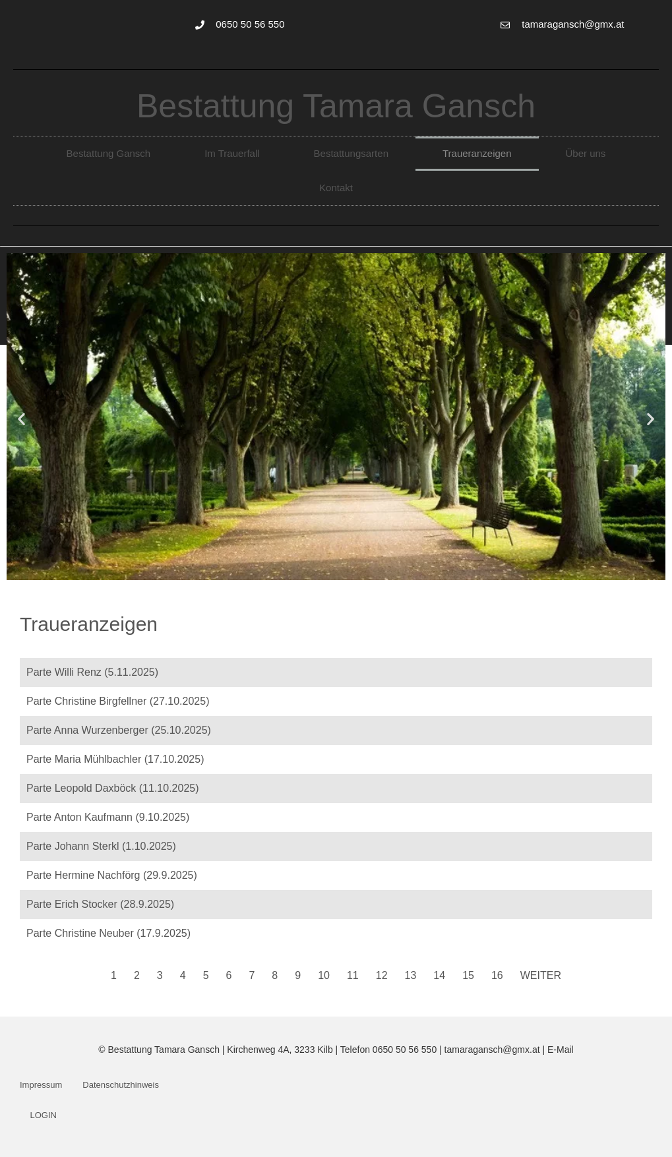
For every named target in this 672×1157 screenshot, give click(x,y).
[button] (21, 419)
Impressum (41, 1085)
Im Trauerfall (231, 153)
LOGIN (43, 1115)
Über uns (586, 153)
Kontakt (336, 187)
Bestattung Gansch (109, 153)
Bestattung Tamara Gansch (336, 106)
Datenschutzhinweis (120, 1085)
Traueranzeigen (477, 153)
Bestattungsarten (351, 153)
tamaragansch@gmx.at (492, 1049)
